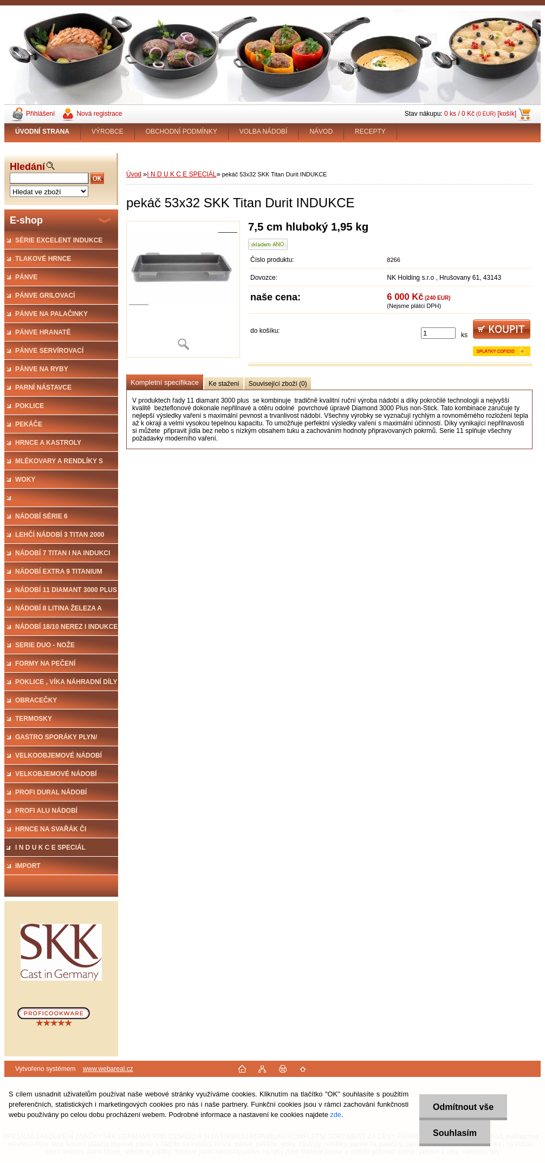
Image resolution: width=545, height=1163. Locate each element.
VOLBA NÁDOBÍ (263, 131)
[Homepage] (42, 131)
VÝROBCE (108, 131)
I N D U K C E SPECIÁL (181, 174)
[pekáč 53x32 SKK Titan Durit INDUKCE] (183, 289)
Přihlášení (40, 113)
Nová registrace (99, 113)
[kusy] (438, 333)
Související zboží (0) (278, 383)
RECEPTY (370, 131)
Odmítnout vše (463, 1107)
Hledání (27, 166)
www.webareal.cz (108, 1069)
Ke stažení (224, 383)
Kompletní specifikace (165, 382)
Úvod (133, 174)
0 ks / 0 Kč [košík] (480, 113)
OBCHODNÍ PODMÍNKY (181, 131)
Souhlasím (455, 1133)
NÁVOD (321, 131)
